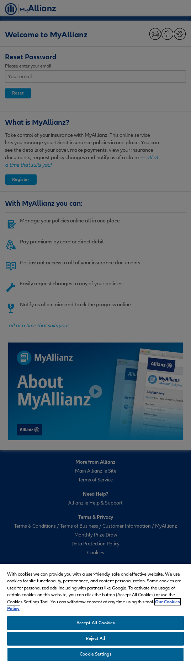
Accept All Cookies (95, 623)
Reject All (95, 638)
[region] (95, 613)
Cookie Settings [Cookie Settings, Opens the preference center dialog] (95, 654)
